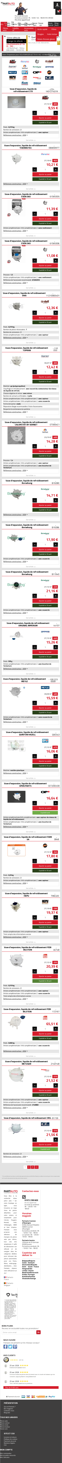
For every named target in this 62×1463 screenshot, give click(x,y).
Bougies (40, 34)
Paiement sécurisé (10, 1441)
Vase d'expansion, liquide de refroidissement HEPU (26, 894)
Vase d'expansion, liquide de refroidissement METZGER (26, 1062)
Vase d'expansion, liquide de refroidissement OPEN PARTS (25, 785)
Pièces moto (4, 1425)
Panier (60, 11)
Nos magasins (8, 1408)
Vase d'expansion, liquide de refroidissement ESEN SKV (26, 195)
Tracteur (20, 24)
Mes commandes (5, 1453)
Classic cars (34, 24)
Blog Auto (57, 24)
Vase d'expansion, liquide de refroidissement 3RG (27, 1118)
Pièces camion (5, 1423)
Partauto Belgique (8, 1284)
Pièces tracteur (5, 1427)
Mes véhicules (5, 1457)
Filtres (53, 29)
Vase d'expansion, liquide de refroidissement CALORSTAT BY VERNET (26, 423)
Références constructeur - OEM (15, 135)
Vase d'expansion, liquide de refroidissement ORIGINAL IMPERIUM (28, 624)
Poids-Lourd (8, 24)
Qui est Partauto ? (10, 1406)
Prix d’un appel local (22, 20)
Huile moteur (52, 34)
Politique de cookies (10, 1439)
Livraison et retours (10, 1437)
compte (57, 6)
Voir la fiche (31, 140)
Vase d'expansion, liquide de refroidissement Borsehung (27, 482)
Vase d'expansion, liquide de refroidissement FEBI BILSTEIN (27, 948)
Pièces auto (4, 1421)
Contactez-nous (9, 1410)
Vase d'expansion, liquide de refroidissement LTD (23, 90)
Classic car (40, 24)
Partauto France (8, 1278)
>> (36, 1167)
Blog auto (7, 1412)
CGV (5, 1445)
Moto (15, 24)
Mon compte (6, 1449)
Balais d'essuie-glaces (46, 39)
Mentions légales (9, 1443)
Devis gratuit (50, 24)
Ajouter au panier (45, 118)
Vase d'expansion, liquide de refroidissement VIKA (24, 294)
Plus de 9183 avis (11, 1387)
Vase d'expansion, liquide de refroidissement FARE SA (28, 838)
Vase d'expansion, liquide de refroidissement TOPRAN (26, 349)
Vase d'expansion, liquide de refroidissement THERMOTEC (25, 147)
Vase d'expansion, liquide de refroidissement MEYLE (24, 680)
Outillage (27, 24)
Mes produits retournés (8, 1455)
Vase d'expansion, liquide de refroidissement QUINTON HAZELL (27, 733)
